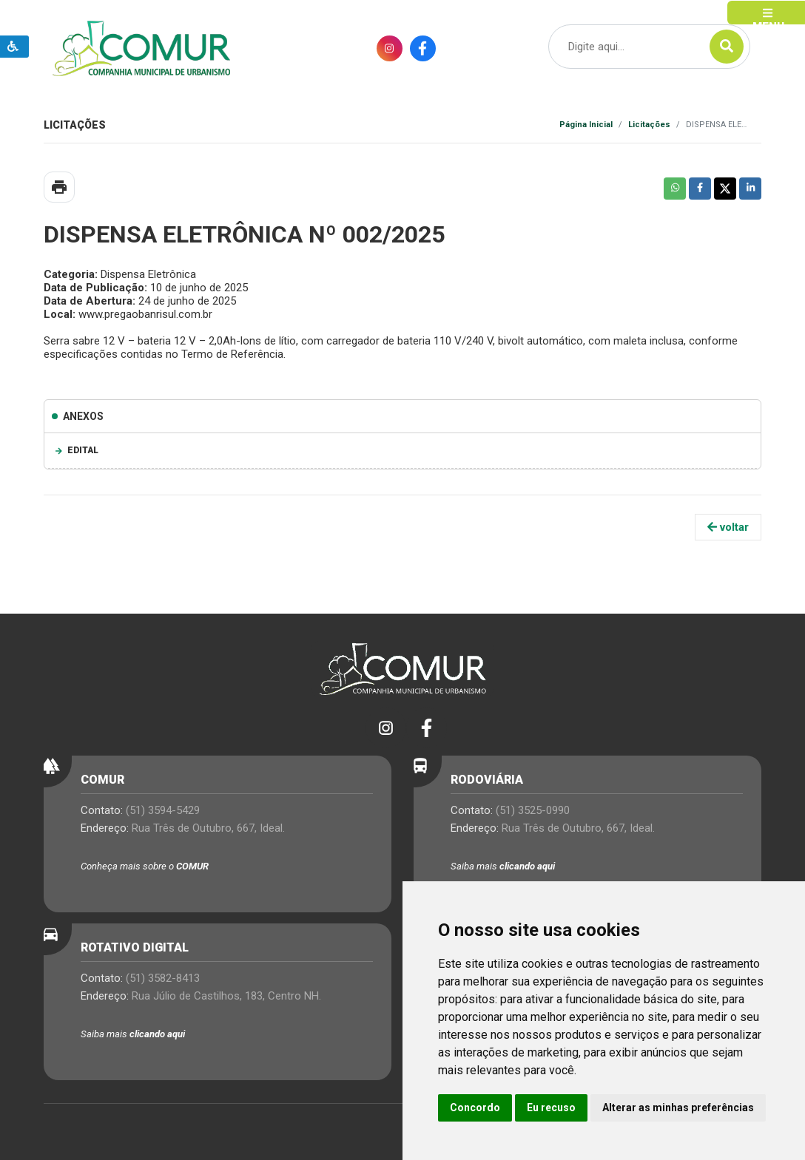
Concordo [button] (475, 1107)
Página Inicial (586, 124)
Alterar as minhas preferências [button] (678, 1107)
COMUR (192, 866)
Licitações (649, 124)
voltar (728, 527)
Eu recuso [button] (551, 1107)
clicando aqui (527, 866)
